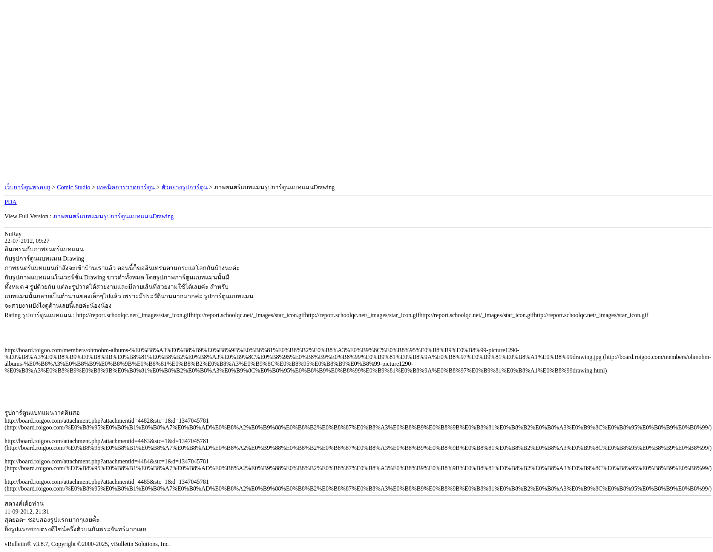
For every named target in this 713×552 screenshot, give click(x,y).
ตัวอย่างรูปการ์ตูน (184, 187)
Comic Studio (73, 187)
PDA (11, 202)
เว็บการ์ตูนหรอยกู (28, 187)
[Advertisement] (355, 92)
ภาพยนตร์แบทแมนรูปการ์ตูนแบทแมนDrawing (113, 216)
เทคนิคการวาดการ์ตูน (126, 187)
